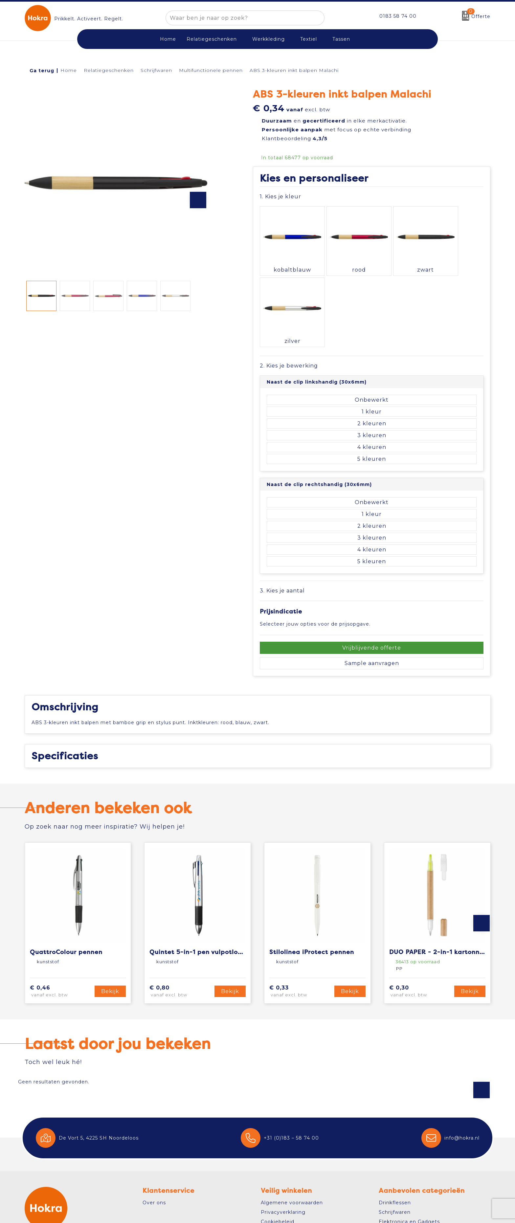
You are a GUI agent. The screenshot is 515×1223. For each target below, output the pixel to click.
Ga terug (42, 71)
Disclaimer (274, 1149)
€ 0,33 (297, 910)
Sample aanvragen (372, 581)
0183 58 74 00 (397, 16)
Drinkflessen (395, 1120)
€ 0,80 (178, 910)
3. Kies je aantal (282, 508)
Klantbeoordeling (294, 138)
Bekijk (110, 909)
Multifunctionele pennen (211, 70)
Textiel (308, 39)
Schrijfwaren (156, 70)
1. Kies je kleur (280, 196)
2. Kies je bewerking (289, 283)
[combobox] (237, 18)
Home (68, 70)
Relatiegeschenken (212, 39)
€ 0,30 (418, 910)
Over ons (154, 1120)
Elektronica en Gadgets (409, 1140)
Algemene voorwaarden (292, 1120)
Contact (43, 1175)
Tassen (341, 39)
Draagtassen (395, 1149)
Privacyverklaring (283, 1130)
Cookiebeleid (277, 1140)
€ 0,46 (59, 910)
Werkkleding (268, 39)
